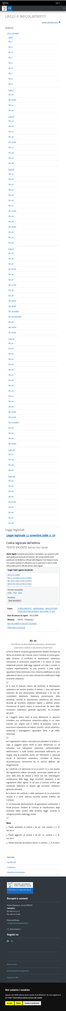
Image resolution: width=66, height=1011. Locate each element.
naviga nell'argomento (51, 22)
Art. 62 (11, 486)
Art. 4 (11, 57)
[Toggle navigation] (64, 8)
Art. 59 (11, 464)
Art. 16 (11, 136)
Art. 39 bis (12, 300)
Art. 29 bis (12, 226)
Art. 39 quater (14, 311)
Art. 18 (11, 152)
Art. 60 (11, 470)
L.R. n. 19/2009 (13, 33)
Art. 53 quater (14, 422)
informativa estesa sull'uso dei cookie (27, 998)
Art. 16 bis (12, 142)
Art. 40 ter (12, 332)
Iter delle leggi (11, 862)
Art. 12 (11, 110)
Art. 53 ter (12, 417)
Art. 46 (11, 369)
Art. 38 (11, 290)
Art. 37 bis (12, 285)
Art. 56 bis (12, 443)
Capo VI (11, 339)
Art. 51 (11, 396)
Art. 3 (11, 52)
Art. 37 (11, 279)
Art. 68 (11, 523)
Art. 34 (11, 258)
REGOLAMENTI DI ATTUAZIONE (22, 624)
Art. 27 (11, 205)
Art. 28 (11, 216)
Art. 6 (11, 68)
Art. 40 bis (12, 327)
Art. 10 (11, 94)
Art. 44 (11, 359)
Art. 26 (11, 200)
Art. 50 (11, 390)
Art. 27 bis (12, 211)
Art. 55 (11, 433)
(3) (7, 737)
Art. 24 (11, 189)
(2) (7, 682)
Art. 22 (11, 179)
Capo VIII (11, 476)
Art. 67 (11, 517)
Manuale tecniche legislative (16, 872)
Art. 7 (11, 73)
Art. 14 (11, 126)
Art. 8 (11, 78)
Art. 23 (11, 184)
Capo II (11, 90)
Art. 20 (11, 163)
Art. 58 (11, 459)
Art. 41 (11, 343)
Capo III (11, 117)
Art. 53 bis (12, 412)
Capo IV (11, 169)
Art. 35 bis (12, 269)
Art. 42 (11, 348)
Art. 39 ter (12, 306)
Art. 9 (11, 84)
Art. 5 (11, 62)
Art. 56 (11, 438)
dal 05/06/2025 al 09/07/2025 (20, 583)
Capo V (11, 249)
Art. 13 (11, 121)
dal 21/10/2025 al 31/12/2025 (20, 578)
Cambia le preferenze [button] (32, 1003)
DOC (20, 593)
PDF (15, 593)
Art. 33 (11, 253)
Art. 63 (11, 491)
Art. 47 (11, 375)
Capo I (10, 37)
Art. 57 (11, 454)
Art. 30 (11, 232)
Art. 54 (11, 427)
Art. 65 (11, 507)
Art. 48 (11, 380)
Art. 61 (11, 480)
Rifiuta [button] (18, 1003)
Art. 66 (11, 512)
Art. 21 (11, 173)
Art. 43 (11, 353)
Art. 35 (11, 263)
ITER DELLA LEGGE (16, 628)
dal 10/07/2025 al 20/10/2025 (20, 581)
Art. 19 (11, 158)
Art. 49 (11, 385)
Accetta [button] (9, 1003)
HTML (10, 593)
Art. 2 (11, 47)
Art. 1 (11, 41)
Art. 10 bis (12, 99)
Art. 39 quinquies (15, 316)
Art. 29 (11, 221)
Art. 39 (11, 295)
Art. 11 (11, 105)
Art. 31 (11, 237)
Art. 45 (11, 364)
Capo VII (11, 450)
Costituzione (11, 867)
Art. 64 (11, 496)
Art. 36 (11, 274)
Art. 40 (11, 322)
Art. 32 (11, 242)
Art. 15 (11, 131)
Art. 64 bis (12, 501)
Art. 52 (11, 401)
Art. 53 (11, 406)
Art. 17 (11, 147)
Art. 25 (11, 195)
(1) (7, 817)
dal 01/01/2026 (14, 575)
